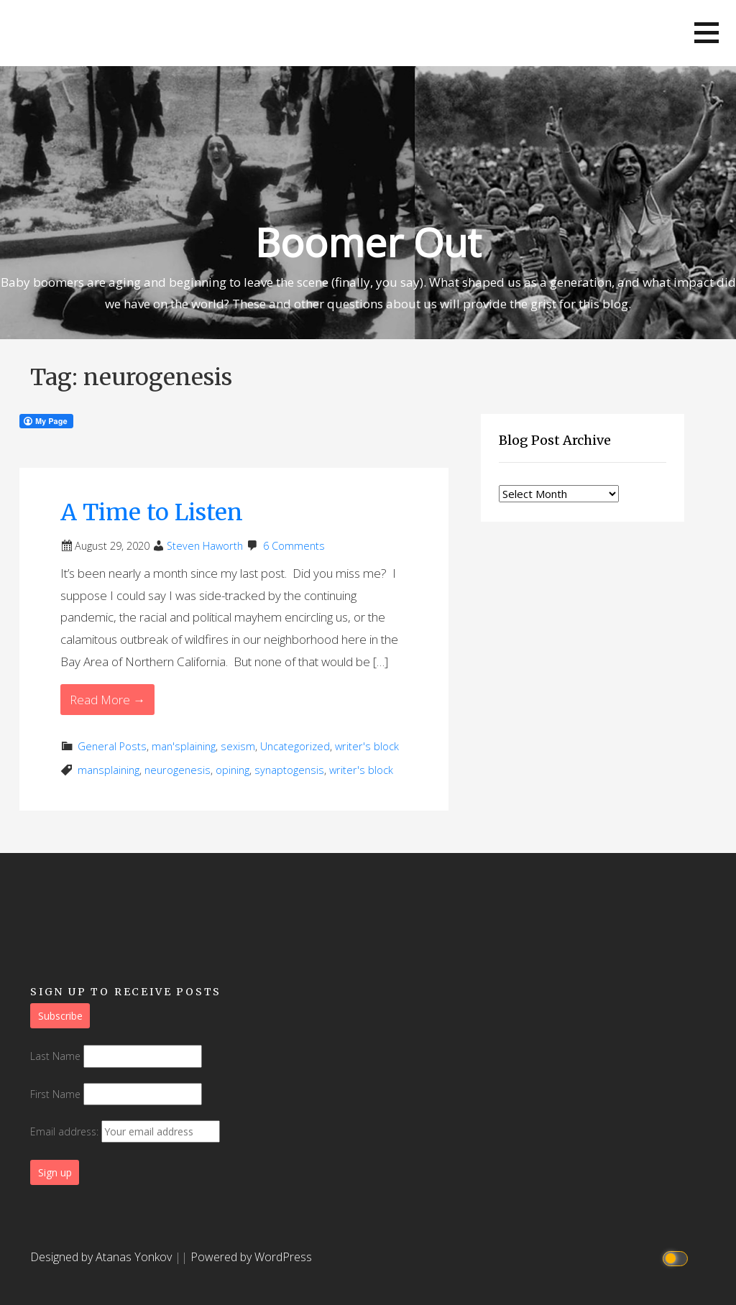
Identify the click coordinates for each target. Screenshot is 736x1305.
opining (232, 770)
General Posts (112, 746)
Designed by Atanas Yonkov (102, 1257)
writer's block (367, 746)
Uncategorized (295, 746)
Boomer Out (368, 242)
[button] (706, 32)
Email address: (125, 1131)
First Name (55, 1094)
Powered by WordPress (251, 1257)
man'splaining (184, 746)
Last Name (55, 1056)
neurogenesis (177, 770)
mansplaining (108, 770)
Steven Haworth (205, 546)
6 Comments (294, 546)
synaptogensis (289, 770)
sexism (238, 746)
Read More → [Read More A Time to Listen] (107, 699)
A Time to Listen (151, 512)
